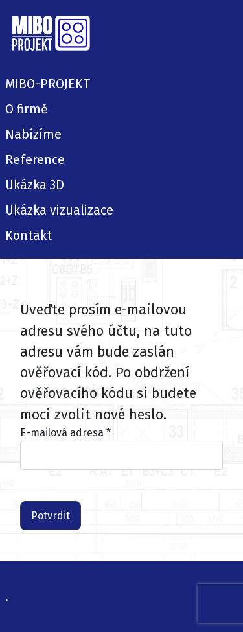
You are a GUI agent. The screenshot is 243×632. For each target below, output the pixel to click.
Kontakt (28, 235)
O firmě (26, 109)
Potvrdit (50, 515)
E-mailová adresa (65, 433)
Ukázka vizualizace (59, 210)
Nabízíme (33, 134)
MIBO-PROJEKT (47, 83)
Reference (35, 159)
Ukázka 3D (34, 185)
